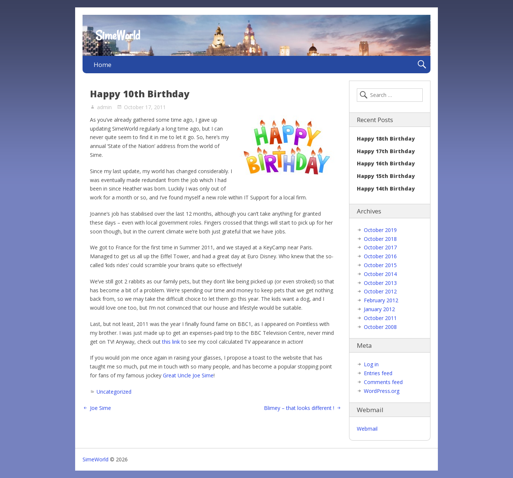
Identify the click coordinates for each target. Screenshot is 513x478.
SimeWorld (117, 35)
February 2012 (381, 300)
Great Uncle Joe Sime (188, 375)
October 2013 (380, 282)
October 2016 (380, 256)
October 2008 (380, 326)
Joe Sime (100, 407)
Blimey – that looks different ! (299, 407)
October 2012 (380, 291)
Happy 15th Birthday (386, 175)
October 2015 (380, 265)
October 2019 (380, 229)
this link (171, 341)
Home (102, 64)
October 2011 (380, 318)
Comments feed (383, 382)
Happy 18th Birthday (386, 138)
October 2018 (380, 238)
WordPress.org (381, 390)
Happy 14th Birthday (386, 188)
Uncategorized (114, 391)
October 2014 (380, 273)
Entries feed (378, 373)
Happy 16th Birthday (386, 163)
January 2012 (379, 309)
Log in (371, 364)
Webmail (367, 428)
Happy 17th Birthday (386, 151)
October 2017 (380, 247)
